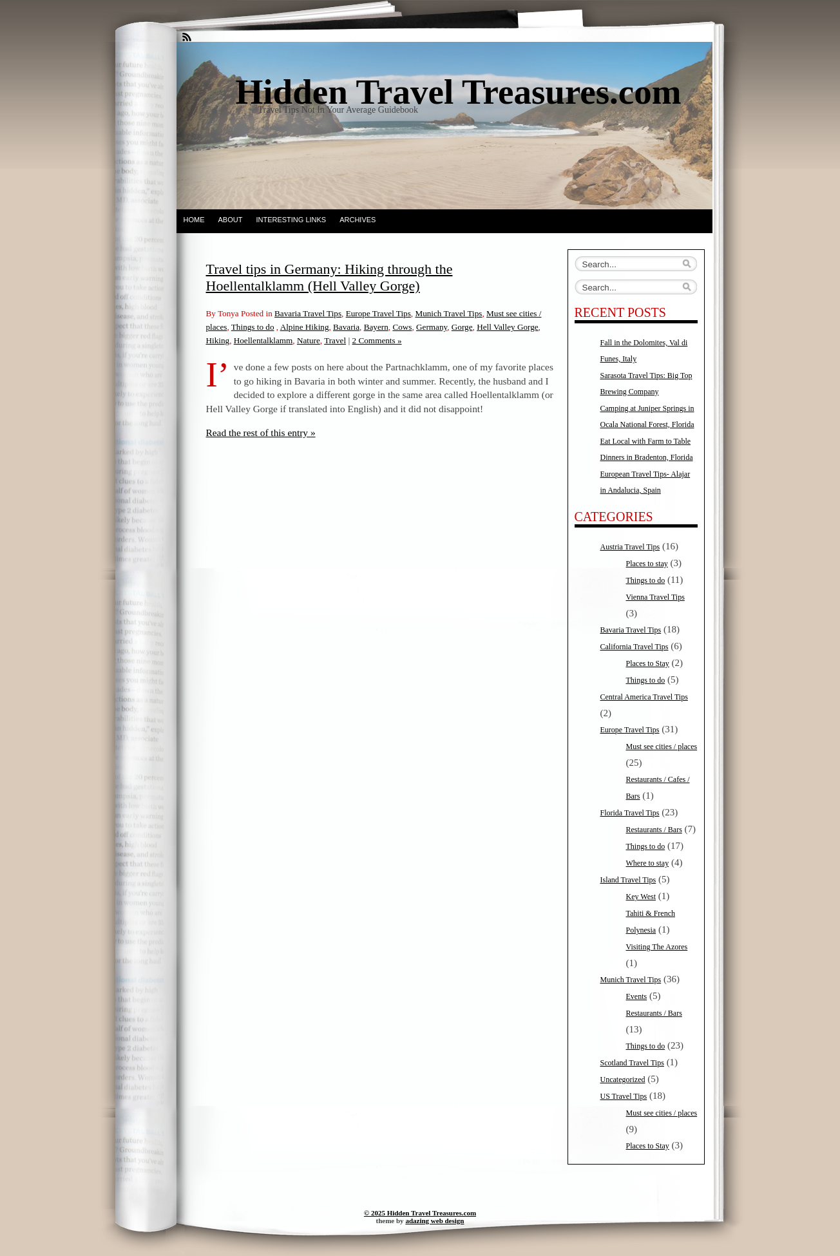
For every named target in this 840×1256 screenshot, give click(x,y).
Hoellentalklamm (263, 340)
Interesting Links (291, 220)
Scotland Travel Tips (632, 1062)
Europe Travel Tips (378, 313)
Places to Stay (647, 663)
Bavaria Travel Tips (307, 313)
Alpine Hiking (304, 327)
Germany (431, 327)
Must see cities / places (662, 746)
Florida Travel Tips (630, 812)
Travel (335, 340)
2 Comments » (377, 340)
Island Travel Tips (628, 879)
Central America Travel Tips (644, 696)
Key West (641, 896)
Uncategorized (622, 1079)
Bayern (376, 327)
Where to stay (647, 863)
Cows (402, 327)
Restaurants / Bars (654, 829)
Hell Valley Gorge (507, 327)
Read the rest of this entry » (261, 432)
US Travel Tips (623, 1096)
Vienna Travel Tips (655, 597)
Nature (308, 340)
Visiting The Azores (657, 946)
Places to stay (647, 563)
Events (636, 996)
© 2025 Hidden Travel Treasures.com (420, 1213)
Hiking (218, 340)
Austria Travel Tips (630, 546)
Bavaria (346, 327)
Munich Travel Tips (448, 313)
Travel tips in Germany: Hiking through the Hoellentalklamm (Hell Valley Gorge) (329, 277)
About (230, 220)
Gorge (462, 327)
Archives (357, 220)
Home (194, 220)
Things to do (252, 327)
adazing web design (434, 1220)
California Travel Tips (634, 646)
